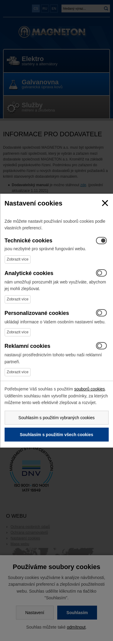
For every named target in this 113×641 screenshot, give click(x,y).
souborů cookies (89, 389)
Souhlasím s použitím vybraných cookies (56, 417)
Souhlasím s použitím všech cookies (56, 434)
